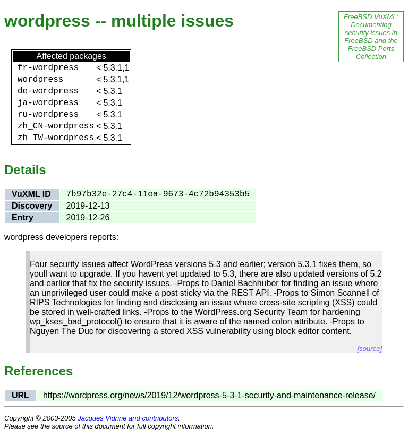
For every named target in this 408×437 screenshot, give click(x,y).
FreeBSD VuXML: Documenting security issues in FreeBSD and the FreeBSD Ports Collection (371, 37)
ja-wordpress (48, 103)
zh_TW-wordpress (56, 138)
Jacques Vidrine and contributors (128, 418)
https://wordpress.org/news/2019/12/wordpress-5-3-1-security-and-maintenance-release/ (209, 395)
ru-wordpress (48, 114)
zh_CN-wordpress (56, 126)
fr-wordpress (48, 68)
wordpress (40, 79)
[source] (370, 349)
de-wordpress (48, 91)
